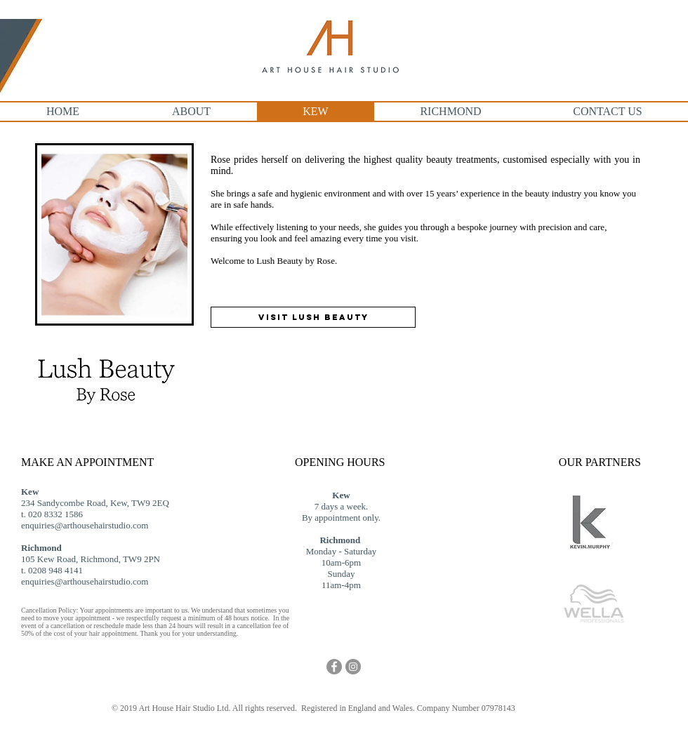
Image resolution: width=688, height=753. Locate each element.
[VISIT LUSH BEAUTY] (313, 317)
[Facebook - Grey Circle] (334, 666)
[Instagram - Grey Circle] (353, 666)
